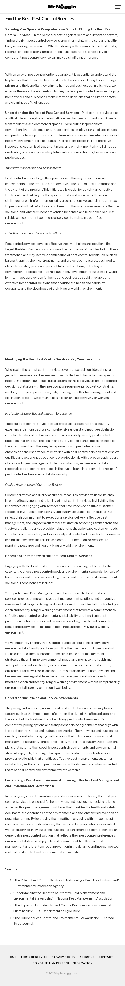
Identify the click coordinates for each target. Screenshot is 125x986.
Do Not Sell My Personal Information (62, 963)
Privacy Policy (63, 957)
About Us (87, 957)
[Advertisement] (62, 325)
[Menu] (118, 7)
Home (12, 957)
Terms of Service (33, 957)
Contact (106, 957)
